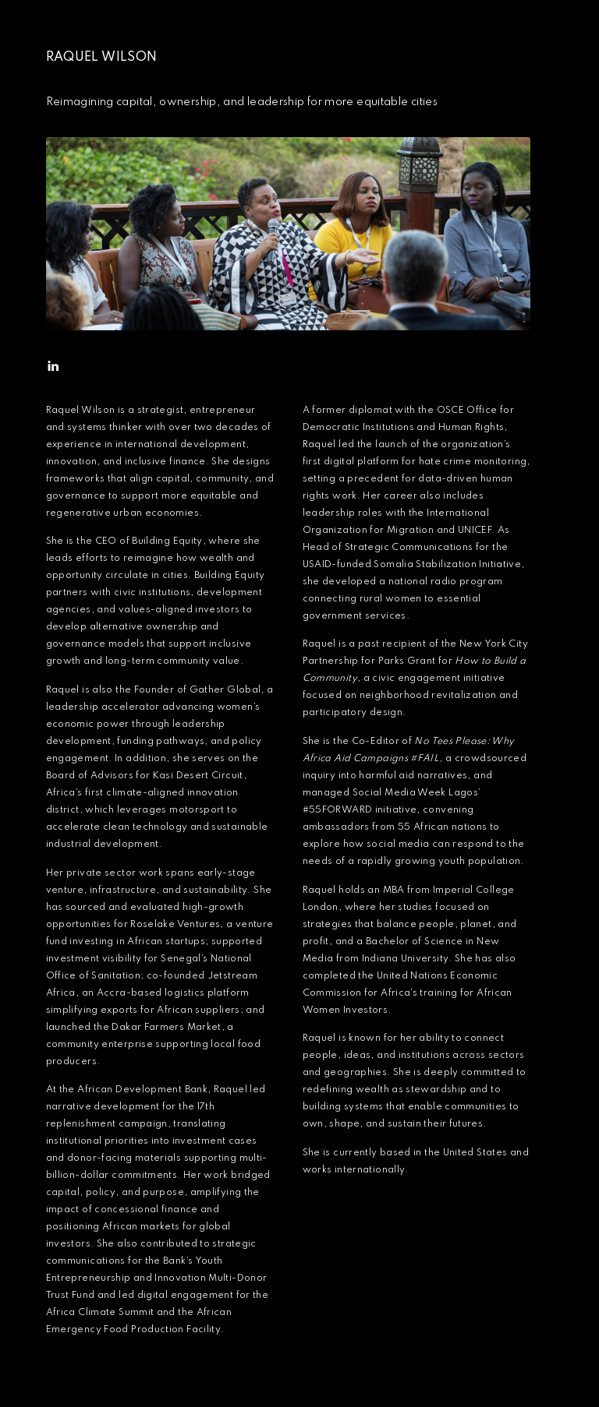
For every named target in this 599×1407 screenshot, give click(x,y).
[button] (53, 366)
